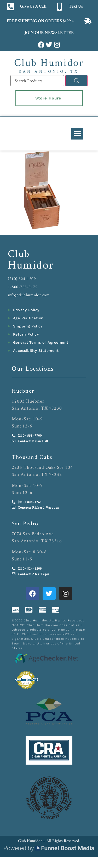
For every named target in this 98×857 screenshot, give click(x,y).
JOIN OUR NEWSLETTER (49, 33)
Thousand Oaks (32, 456)
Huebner (23, 390)
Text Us (76, 6)
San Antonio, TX (49, 71)
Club (19, 253)
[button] (77, 134)
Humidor (31, 264)
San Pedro (25, 523)
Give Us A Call (33, 6)
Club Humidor (49, 62)
